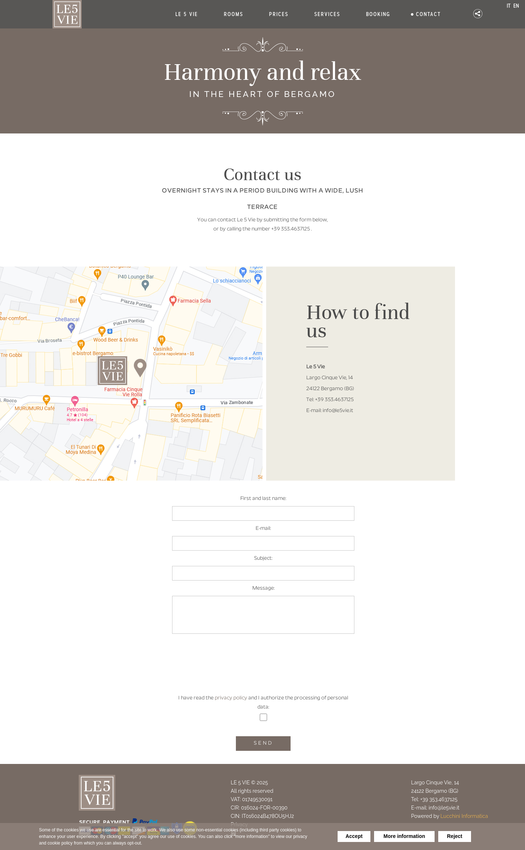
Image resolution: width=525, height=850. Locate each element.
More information (404, 836)
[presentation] (264, 668)
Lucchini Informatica (464, 816)
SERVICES (327, 14)
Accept (354, 836)
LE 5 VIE (186, 14)
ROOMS (233, 14)
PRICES (278, 14)
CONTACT (428, 14)
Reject (454, 836)
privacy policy (231, 698)
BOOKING (378, 14)
